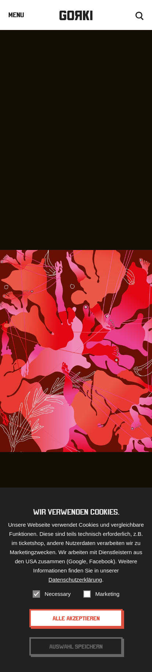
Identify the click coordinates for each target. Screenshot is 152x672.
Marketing (107, 599)
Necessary (58, 599)
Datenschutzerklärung (75, 584)
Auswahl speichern (76, 651)
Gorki (76, 15)
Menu (16, 15)
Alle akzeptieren (76, 623)
